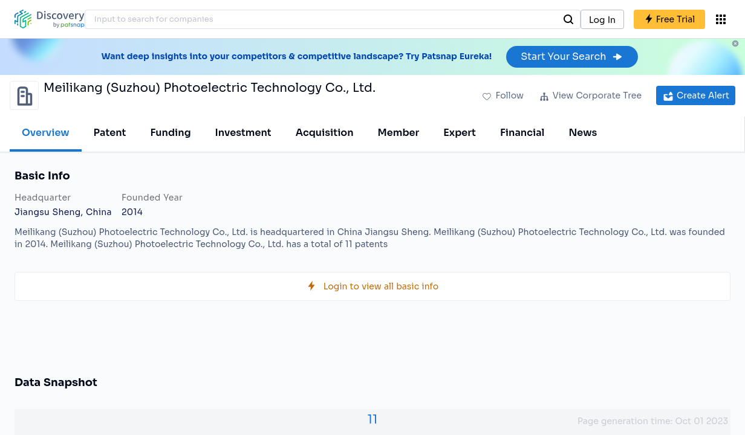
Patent (110, 132)
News (582, 132)
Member (399, 132)
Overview (46, 132)
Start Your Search (572, 56)
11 (373, 419)
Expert (459, 132)
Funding (170, 132)
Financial (522, 132)
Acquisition (325, 132)
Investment (243, 132)
